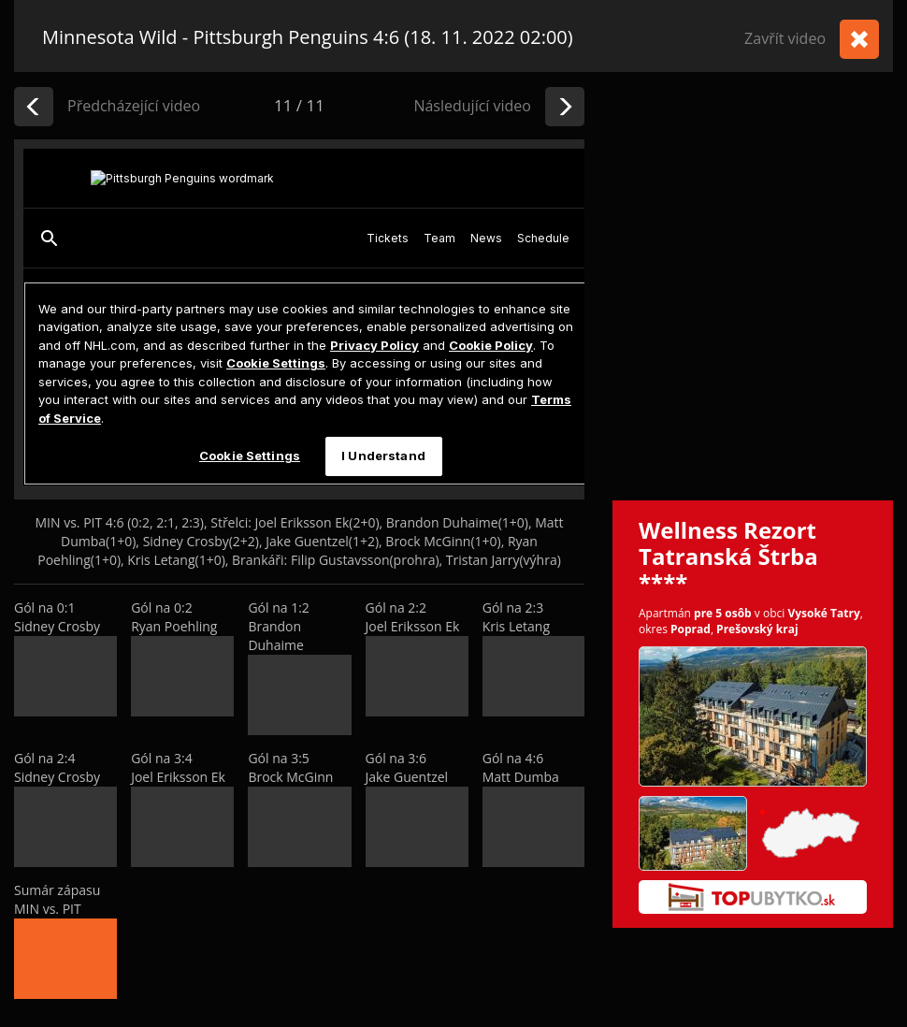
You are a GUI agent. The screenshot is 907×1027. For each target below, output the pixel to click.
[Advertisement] (175, 315)
